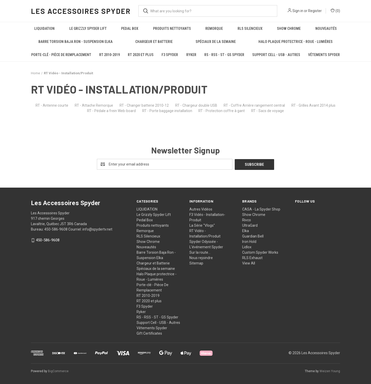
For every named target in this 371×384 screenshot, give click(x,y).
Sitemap (196, 263)
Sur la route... (199, 252)
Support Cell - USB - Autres (276, 55)
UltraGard (250, 225)
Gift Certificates (149, 333)
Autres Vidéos (200, 209)
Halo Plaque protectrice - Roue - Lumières (295, 42)
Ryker (191, 55)
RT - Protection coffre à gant (221, 111)
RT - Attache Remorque (94, 105)
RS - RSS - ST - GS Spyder (224, 55)
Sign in (297, 11)
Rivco (246, 220)
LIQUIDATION (44, 28)
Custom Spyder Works (260, 252)
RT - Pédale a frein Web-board (111, 111)
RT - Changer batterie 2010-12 (144, 105)
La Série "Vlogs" (202, 225)
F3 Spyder (170, 55)
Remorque (214, 28)
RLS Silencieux (250, 28)
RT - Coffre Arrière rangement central (254, 105)
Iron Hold (249, 241)
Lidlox (246, 247)
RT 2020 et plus (141, 55)
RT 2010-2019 (109, 55)
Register (315, 11)
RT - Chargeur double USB (196, 105)
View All (248, 263)
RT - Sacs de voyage (267, 111)
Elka (245, 230)
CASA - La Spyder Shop (261, 209)
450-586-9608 (48, 240)
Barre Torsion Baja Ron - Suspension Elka (75, 42)
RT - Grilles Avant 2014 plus (313, 105)
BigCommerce (58, 371)
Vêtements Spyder (324, 55)
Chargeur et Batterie (154, 42)
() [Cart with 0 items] (335, 10)
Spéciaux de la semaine (216, 42)
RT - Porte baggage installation (167, 111)
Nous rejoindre (201, 257)
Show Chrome (289, 28)
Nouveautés (326, 28)
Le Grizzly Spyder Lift (88, 28)
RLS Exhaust (252, 257)
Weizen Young (329, 371)
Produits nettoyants (172, 28)
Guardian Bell (253, 236)
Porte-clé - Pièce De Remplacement (61, 55)
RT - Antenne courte (52, 105)
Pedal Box (129, 28)
